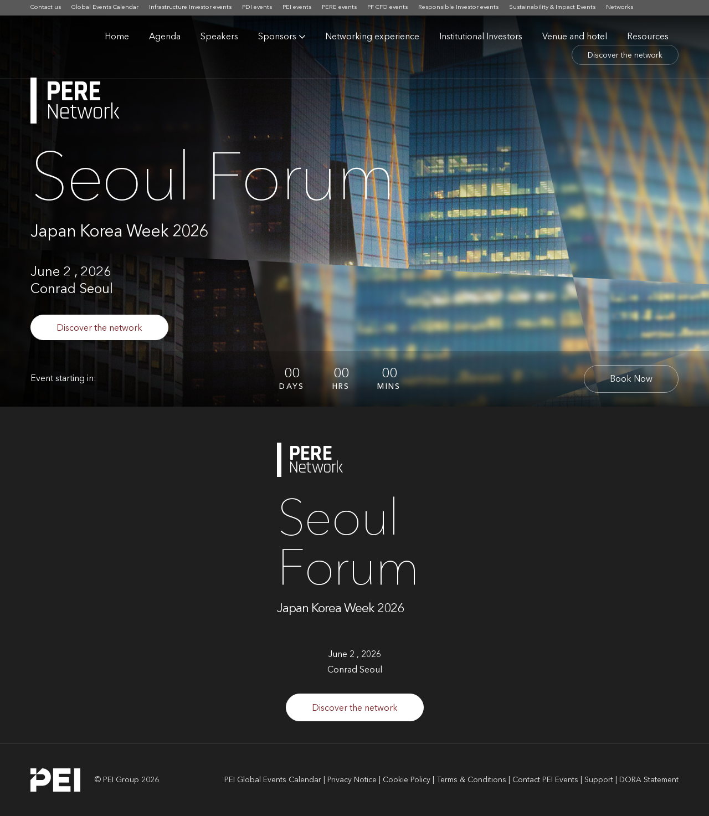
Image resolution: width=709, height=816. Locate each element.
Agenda (165, 37)
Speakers (219, 37)
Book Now (631, 379)
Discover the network (625, 55)
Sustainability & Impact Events (552, 7)
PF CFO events (387, 7)
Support (598, 780)
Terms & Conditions (471, 780)
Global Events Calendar (104, 7)
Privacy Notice (352, 780)
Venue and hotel (574, 37)
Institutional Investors (480, 37)
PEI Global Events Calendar (272, 780)
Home (117, 37)
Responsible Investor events (458, 7)
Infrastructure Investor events (190, 7)
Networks (619, 7)
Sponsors (277, 37)
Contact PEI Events (545, 780)
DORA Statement (649, 780)
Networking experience (372, 37)
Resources (648, 37)
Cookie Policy (406, 780)
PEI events (296, 7)
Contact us (45, 7)
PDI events (257, 7)
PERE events (339, 7)
